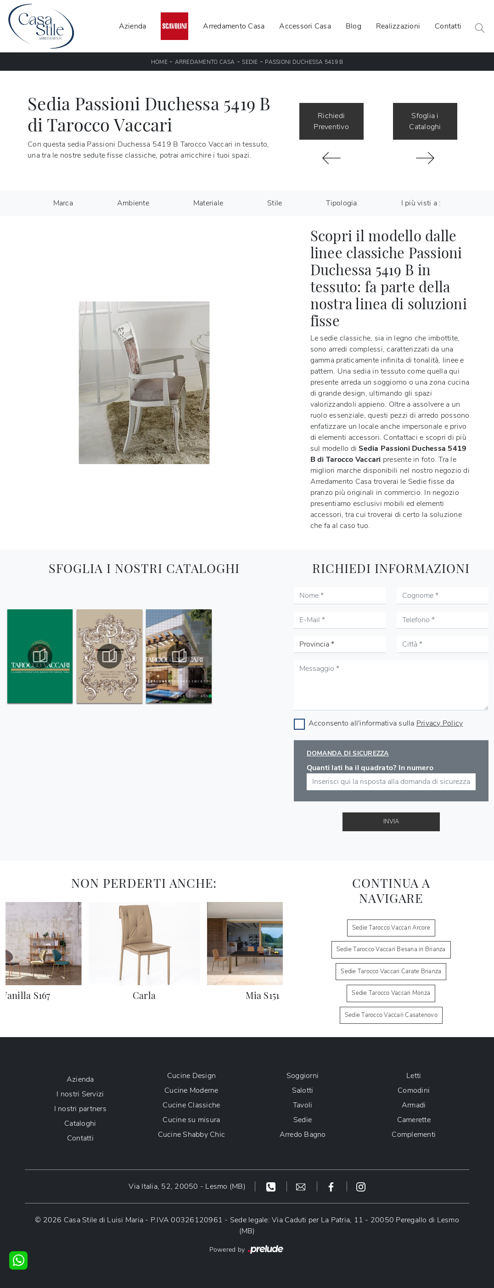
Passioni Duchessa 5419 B (304, 62)
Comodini (414, 1090)
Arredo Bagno (303, 1134)
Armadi (414, 1105)
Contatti (448, 26)
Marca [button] (63, 203)
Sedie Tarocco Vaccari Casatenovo (391, 1015)
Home (159, 62)
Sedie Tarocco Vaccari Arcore (391, 928)
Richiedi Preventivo (331, 121)
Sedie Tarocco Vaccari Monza (391, 993)
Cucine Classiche (191, 1105)
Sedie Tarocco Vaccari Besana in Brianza (391, 949)
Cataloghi (80, 1123)
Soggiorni (302, 1076)
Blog (353, 26)
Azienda (132, 26)
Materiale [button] (208, 203)
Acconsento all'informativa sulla (386, 723)
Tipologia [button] (341, 203)
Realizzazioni (398, 26)
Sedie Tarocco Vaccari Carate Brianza (391, 971)
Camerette (414, 1120)
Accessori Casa (305, 26)
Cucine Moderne (191, 1090)
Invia (391, 821)
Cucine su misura (191, 1120)
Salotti (303, 1090)
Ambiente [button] (133, 203)
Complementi (414, 1134)
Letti (413, 1076)
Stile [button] (274, 203)
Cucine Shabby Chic (191, 1134)
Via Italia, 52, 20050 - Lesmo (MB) (187, 1186)
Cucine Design (191, 1076)
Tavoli (303, 1105)
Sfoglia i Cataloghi (425, 121)
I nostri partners (80, 1109)
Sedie (250, 62)
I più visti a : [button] (421, 203)
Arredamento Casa (233, 26)
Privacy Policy (439, 723)
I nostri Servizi (80, 1094)
